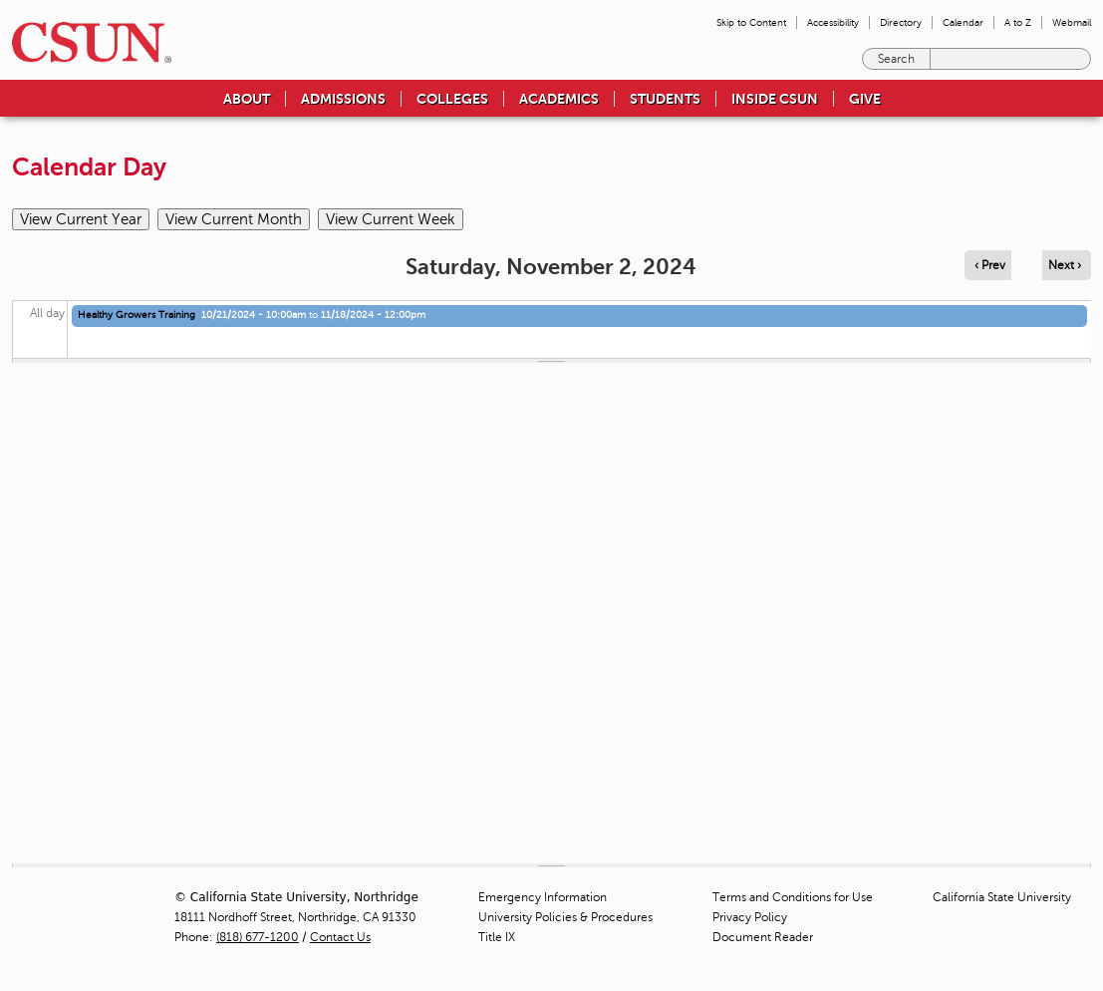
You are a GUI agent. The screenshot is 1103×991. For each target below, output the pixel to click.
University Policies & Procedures (565, 917)
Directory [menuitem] (901, 22)
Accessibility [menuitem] (833, 22)
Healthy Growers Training (136, 314)
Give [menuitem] (865, 99)
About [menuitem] (246, 99)
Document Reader (762, 937)
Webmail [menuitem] (1071, 22)
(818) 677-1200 (257, 937)
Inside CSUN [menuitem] (774, 99)
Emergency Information (542, 897)
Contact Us (340, 937)
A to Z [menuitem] (1017, 22)
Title (496, 937)
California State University (1002, 897)
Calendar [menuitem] (963, 22)
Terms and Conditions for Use (792, 897)
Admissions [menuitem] (343, 99)
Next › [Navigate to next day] (1064, 265)
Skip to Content (751, 22)
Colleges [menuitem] (452, 99)
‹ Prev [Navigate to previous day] (989, 265)
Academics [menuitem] (559, 99)
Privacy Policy (749, 917)
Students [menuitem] (665, 99)
